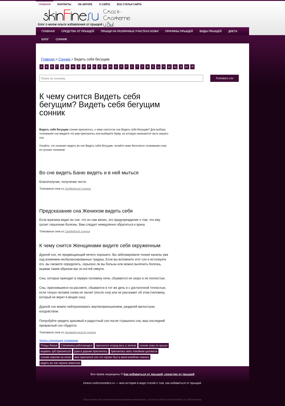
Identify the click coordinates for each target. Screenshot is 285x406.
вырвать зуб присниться (56, 351)
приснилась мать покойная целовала (134, 351)
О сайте (104, 4)
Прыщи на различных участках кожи (129, 31)
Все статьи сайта (129, 4)
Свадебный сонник (77, 231)
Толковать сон (224, 78)
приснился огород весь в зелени (116, 345)
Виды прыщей (210, 31)
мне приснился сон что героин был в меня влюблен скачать (112, 357)
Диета (232, 31)
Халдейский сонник (78, 188)
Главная (44, 4)
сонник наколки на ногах (56, 357)
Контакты (64, 4)
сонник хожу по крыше (154, 345)
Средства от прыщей (77, 31)
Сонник (61, 39)
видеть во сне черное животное (60, 363)
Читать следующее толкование (58, 340)
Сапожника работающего (76, 345)
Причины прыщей (179, 31)
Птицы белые (49, 345)
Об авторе (85, 4)
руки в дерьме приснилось (90, 351)
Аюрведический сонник (80, 332)
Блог (45, 39)
